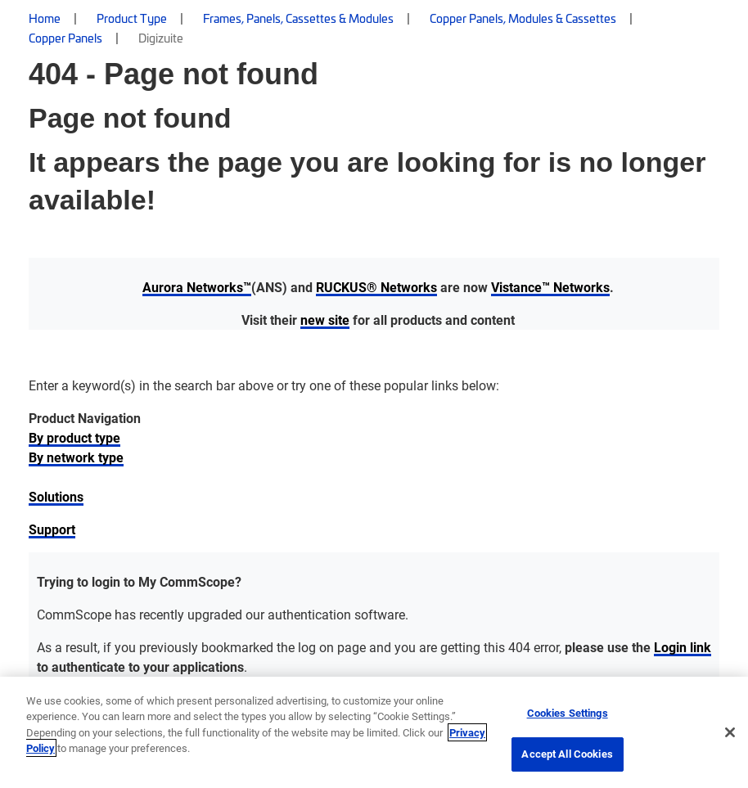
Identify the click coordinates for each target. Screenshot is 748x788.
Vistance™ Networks (550, 286)
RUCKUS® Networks (376, 286)
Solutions (56, 496)
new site (324, 319)
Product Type (132, 18)
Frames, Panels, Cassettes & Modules (298, 18)
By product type (74, 437)
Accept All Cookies (566, 753)
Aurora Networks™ (196, 286)
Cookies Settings (567, 712)
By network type (76, 457)
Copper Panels (65, 37)
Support (52, 529)
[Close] (730, 732)
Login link (682, 646)
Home (45, 18)
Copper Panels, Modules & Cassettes (523, 18)
